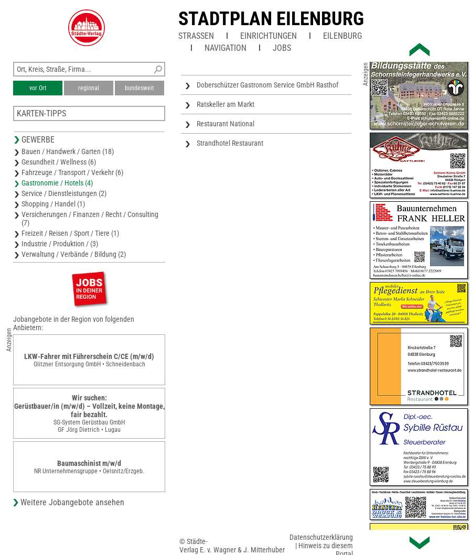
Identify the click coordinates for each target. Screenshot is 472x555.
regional (88, 88)
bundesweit (139, 88)
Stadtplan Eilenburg (271, 19)
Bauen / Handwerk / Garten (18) (68, 151)
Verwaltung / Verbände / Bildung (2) (74, 254)
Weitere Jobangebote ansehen (72, 502)
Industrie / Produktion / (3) (60, 244)
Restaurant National (225, 123)
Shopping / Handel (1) (53, 204)
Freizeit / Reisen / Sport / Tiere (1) (70, 233)
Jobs (282, 48)
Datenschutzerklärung (321, 537)
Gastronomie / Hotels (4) (57, 183)
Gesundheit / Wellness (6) (59, 162)
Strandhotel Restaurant (230, 143)
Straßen (196, 36)
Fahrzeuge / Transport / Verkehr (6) (72, 172)
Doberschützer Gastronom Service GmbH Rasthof (267, 85)
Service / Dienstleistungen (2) (64, 193)
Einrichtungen (268, 36)
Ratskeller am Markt (225, 104)
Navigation (225, 48)
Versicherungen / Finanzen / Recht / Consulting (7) (90, 218)
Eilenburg (342, 36)
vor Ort (38, 88)
